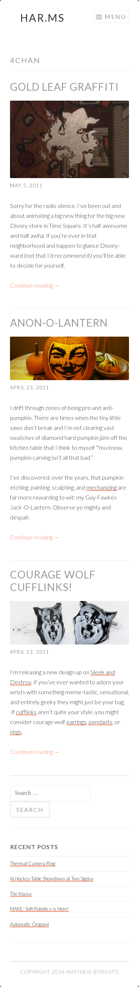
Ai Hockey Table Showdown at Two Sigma (51, 879)
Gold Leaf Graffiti (64, 86)
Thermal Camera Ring (32, 863)
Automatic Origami (29, 924)
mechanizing (101, 487)
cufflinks (26, 711)
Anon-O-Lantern (59, 322)
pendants (100, 721)
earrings (76, 721)
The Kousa (21, 894)
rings (15, 731)
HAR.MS (42, 17)
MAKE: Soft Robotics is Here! (39, 909)
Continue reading (35, 285)
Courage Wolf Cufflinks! (53, 580)
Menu (115, 16)
